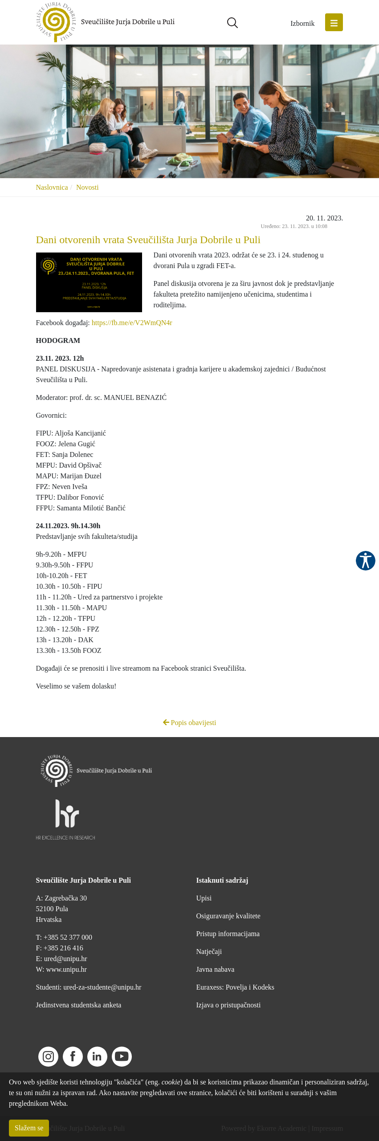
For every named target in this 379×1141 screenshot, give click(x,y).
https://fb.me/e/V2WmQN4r (132, 322)
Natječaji (209, 951)
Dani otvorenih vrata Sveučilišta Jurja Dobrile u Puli (148, 239)
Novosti (87, 187)
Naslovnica (52, 187)
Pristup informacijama (228, 933)
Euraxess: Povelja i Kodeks (235, 987)
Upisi (204, 898)
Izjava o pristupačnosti (228, 1005)
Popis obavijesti (189, 722)
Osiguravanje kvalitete (228, 916)
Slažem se (29, 1128)
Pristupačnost (365, 560)
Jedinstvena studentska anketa (79, 1005)
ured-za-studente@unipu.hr (102, 987)
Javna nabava (215, 969)
